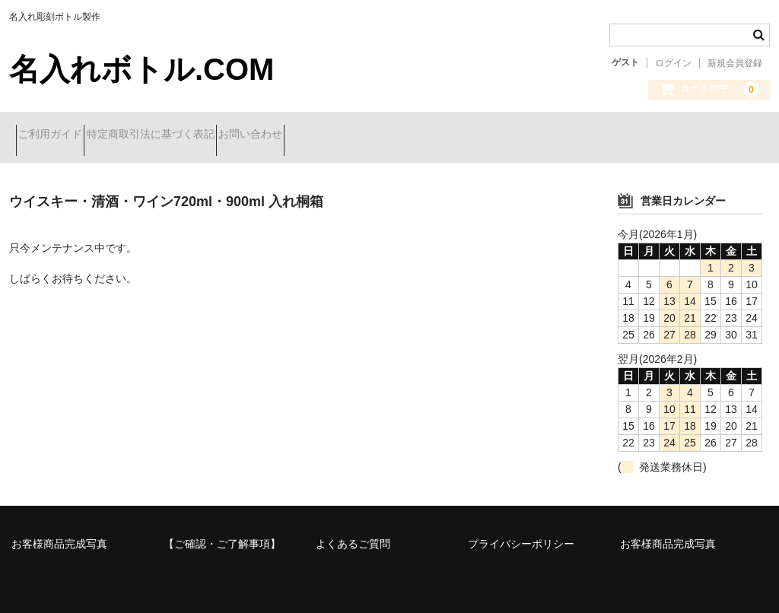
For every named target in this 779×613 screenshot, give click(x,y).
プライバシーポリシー (521, 532)
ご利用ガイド (57, 135)
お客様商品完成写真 (59, 532)
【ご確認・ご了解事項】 (222, 532)
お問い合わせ (311, 135)
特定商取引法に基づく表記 (184, 135)
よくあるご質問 (353, 532)
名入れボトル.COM (141, 69)
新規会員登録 (734, 63)
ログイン (673, 63)
